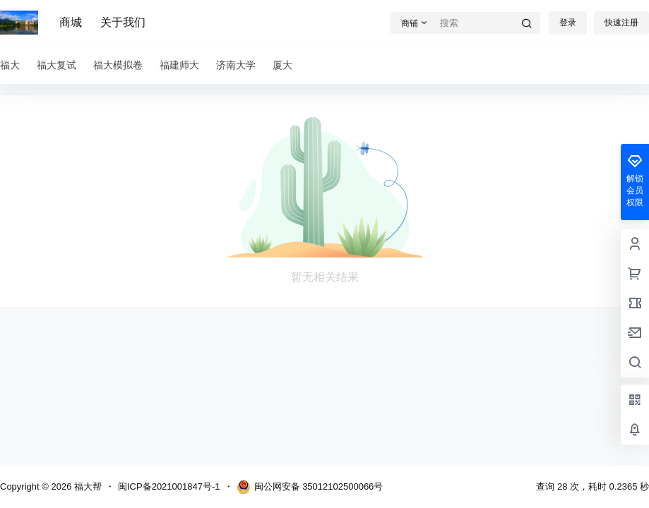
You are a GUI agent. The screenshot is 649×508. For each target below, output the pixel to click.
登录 (567, 23)
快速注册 (621, 23)
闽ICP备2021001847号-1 (169, 486)
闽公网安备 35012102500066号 (310, 487)
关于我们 (122, 22)
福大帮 (86, 486)
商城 (70, 22)
